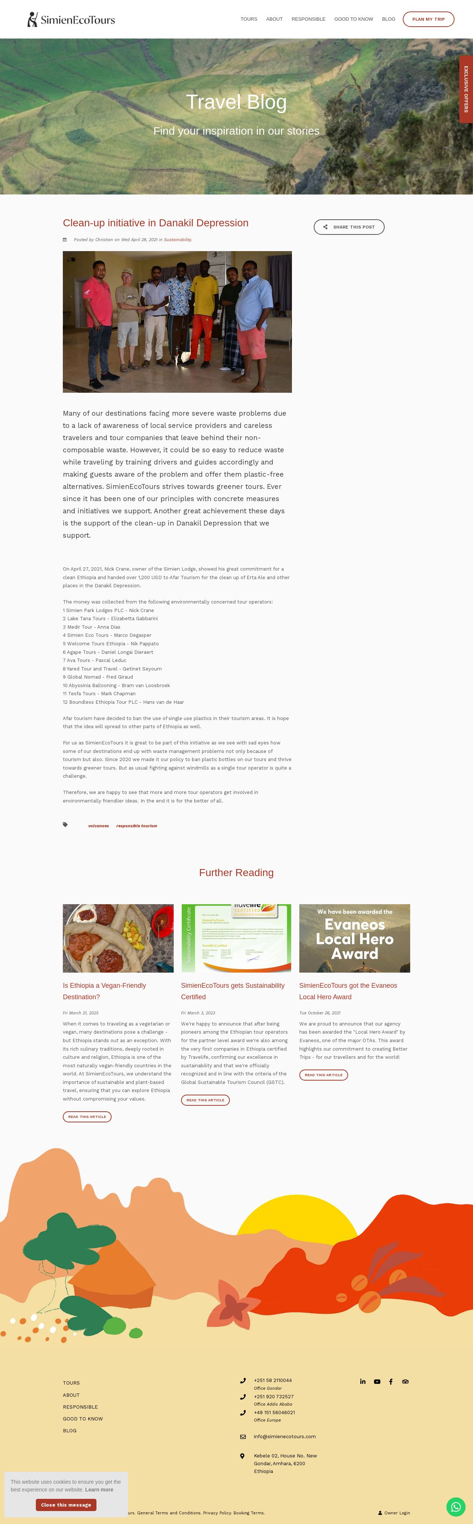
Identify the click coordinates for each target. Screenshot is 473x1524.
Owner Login (394, 1513)
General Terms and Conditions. (169, 1513)
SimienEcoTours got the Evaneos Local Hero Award (348, 991)
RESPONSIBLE (309, 19)
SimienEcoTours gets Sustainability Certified (233, 991)
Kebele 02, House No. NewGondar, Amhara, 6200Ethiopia (285, 1463)
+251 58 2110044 (273, 1380)
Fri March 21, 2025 (80, 1013)
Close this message (66, 1505)
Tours (249, 19)
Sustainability (177, 239)
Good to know (353, 19)
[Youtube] (377, 1381)
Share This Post (349, 227)
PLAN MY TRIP (428, 19)
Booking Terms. (249, 1513)
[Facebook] (391, 1381)
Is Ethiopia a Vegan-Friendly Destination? (104, 991)
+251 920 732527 (274, 1396)
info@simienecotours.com (285, 1436)
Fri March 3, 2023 (198, 1013)
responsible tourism (136, 826)
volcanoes (98, 826)
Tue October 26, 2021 (319, 1013)
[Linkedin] (363, 1381)
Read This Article (87, 1117)
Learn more (99, 1490)
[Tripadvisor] (405, 1381)
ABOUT (274, 19)
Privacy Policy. (217, 1513)
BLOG (388, 19)
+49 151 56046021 (274, 1412)
